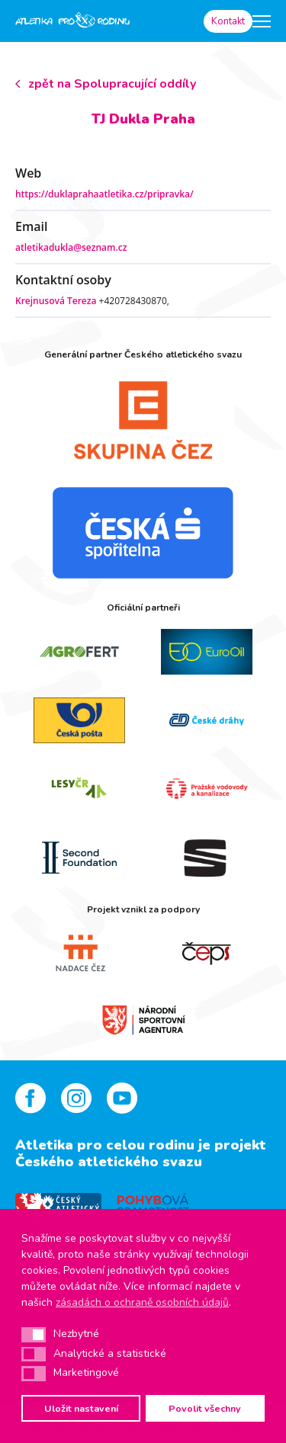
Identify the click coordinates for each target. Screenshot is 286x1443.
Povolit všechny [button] (205, 1408)
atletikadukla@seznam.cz (71, 247)
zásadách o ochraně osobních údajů (142, 1302)
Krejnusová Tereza (56, 300)
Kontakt (228, 21)
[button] (33, 1334)
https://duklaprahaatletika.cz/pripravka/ (104, 194)
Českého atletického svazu (108, 1162)
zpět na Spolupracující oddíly (112, 83)
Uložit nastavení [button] (81, 1408)
